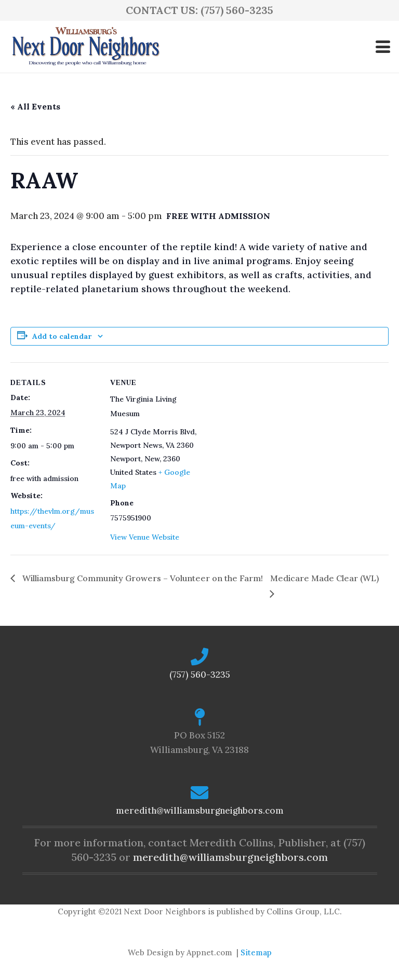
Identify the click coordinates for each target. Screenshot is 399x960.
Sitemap (256, 952)
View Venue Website (144, 537)
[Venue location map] (265, 434)
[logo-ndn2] (85, 46)
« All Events (35, 106)
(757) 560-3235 (199, 674)
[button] (382, 46)
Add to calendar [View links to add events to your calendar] (61, 336)
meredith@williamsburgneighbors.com (200, 810)
